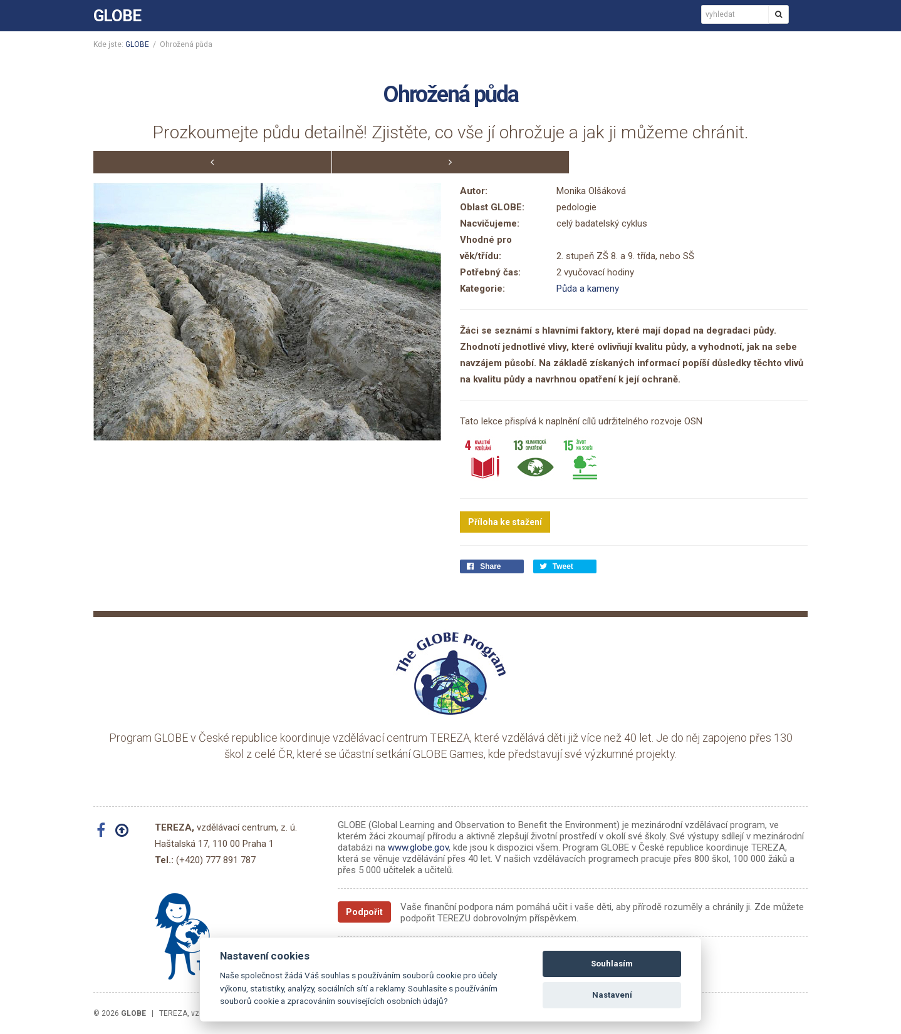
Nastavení (612, 995)
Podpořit (364, 912)
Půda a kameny (587, 288)
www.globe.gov (418, 847)
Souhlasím (612, 963)
